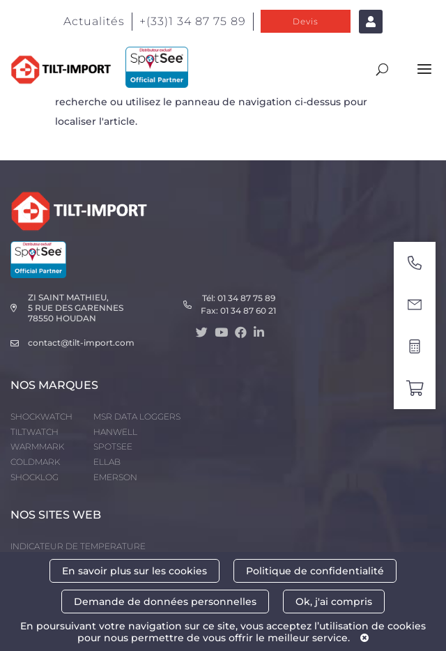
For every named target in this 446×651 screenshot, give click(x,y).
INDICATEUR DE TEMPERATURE (78, 546)
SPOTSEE (112, 446)
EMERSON (115, 477)
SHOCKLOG (34, 477)
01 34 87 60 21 (248, 310)
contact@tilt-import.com (81, 342)
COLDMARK (35, 462)
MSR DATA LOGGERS (136, 416)
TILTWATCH (34, 432)
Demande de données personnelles (165, 601)
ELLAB (107, 462)
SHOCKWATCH (41, 416)
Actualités (94, 21)
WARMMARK (37, 446)
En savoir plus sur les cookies (134, 571)
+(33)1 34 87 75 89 (192, 21)
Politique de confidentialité (315, 571)
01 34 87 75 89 (246, 298)
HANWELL (115, 432)
